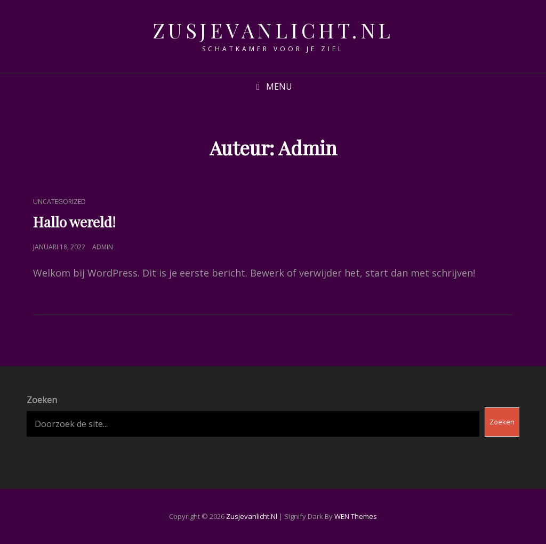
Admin (102, 246)
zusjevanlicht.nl (273, 30)
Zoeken (42, 400)
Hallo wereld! (74, 221)
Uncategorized (59, 201)
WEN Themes (355, 516)
